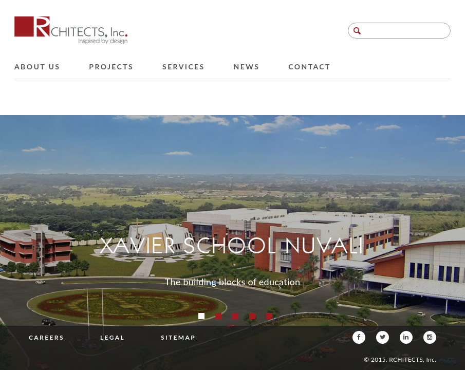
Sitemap (178, 337)
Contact (309, 66)
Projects (111, 66)
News (247, 66)
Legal (112, 337)
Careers (46, 337)
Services (183, 66)
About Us (37, 66)
